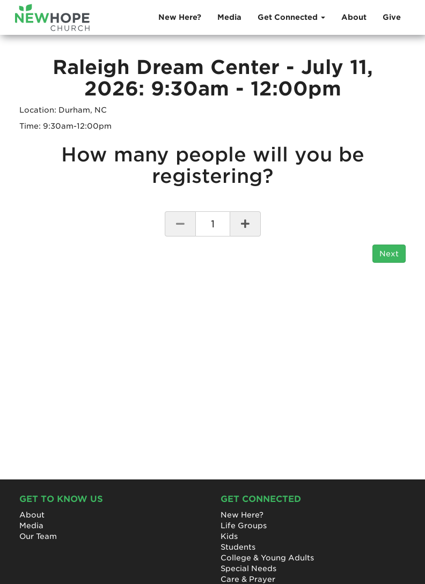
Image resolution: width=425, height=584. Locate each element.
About (354, 17)
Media (229, 17)
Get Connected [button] (291, 17)
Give (392, 17)
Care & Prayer (248, 579)
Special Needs (248, 568)
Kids (229, 536)
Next (389, 253)
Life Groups (244, 525)
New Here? (179, 17)
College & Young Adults (267, 557)
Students (238, 547)
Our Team (38, 536)
